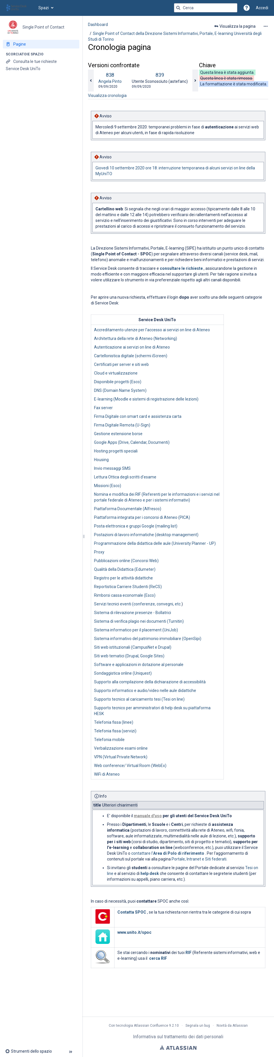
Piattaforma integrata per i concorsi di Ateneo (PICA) (142, 517)
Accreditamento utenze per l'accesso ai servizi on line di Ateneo (152, 330)
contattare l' (168, 853)
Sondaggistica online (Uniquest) (123, 673)
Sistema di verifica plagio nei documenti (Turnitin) (139, 621)
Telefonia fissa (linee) (113, 722)
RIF (188, 952)
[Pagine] (41, 44)
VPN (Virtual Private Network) (120, 757)
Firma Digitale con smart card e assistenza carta (137, 416)
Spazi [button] (43, 7)
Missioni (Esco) (107, 485)
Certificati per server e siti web (121, 364)
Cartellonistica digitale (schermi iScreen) (130, 355)
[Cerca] (178, 7)
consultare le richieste (181, 268)
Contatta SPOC (131, 912)
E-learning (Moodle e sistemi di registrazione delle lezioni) (146, 399)
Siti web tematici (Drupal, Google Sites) (129, 656)
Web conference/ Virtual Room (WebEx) (130, 765)
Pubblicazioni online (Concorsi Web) (126, 560)
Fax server (103, 407)
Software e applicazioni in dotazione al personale (138, 664)
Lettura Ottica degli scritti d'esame (125, 477)
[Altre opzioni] (265, 26)
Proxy (99, 552)
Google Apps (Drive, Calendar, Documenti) (132, 442)
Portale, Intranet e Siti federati (199, 859)
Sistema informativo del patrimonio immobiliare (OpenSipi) (147, 638)
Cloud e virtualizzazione (116, 373)
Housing (101, 459)
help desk (149, 873)
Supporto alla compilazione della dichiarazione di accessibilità (150, 682)
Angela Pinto (110, 81)
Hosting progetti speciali (116, 451)
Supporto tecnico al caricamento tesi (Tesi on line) (139, 699)
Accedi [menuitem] (262, 7)
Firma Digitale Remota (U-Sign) (122, 425)
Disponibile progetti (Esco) (117, 381)
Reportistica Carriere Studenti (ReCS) (128, 586)
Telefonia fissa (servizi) (115, 731)
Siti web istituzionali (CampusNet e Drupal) (132, 647)
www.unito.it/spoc (134, 932)
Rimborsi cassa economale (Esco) (124, 595)
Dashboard (98, 24)
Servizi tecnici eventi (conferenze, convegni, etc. (137, 604)
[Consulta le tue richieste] (41, 61)
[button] (246, 7)
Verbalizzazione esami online (121, 748)
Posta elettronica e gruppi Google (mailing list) (135, 526)
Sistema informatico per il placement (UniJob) (136, 630)
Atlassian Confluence (151, 1026)
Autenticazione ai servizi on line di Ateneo (132, 347)
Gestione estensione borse (118, 433)
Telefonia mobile (109, 739)
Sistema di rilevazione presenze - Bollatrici (132, 612)
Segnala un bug (197, 1026)
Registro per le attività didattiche (123, 578)
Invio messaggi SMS (112, 468)
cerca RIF (158, 958)
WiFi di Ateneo (107, 774)
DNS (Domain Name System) (120, 390)
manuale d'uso (148, 815)
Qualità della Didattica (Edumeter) (124, 569)
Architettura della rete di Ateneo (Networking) (135, 338)
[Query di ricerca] (205, 7)
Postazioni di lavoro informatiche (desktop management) (146, 534)
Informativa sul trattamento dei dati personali (178, 1036)
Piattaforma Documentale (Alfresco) (127, 508)
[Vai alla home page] (19, 7)
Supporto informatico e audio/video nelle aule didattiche (145, 690)
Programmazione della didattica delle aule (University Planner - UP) (155, 543)
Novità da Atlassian (232, 1026)
